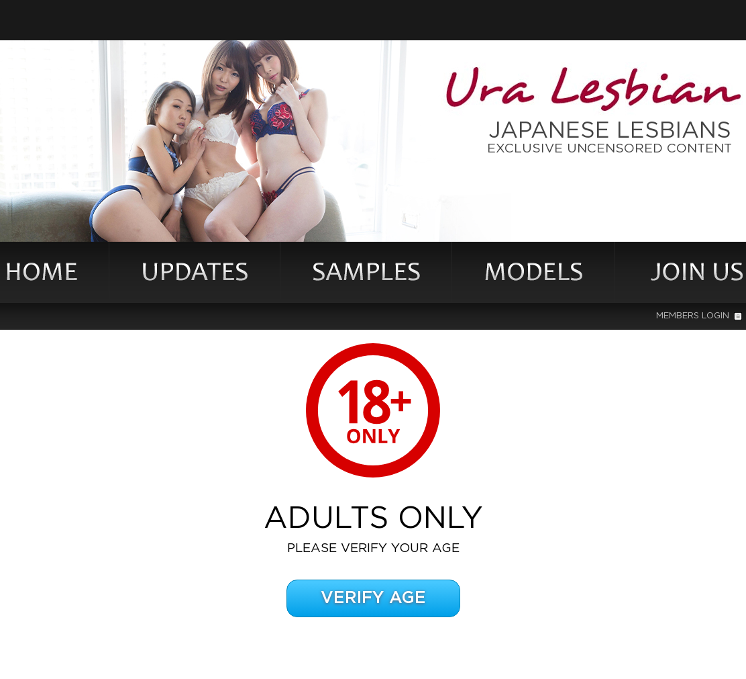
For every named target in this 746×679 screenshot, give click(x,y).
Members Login (699, 316)
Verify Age (373, 598)
